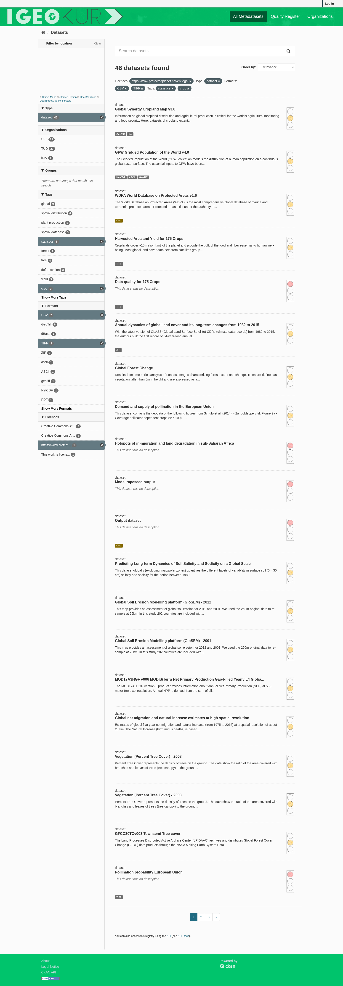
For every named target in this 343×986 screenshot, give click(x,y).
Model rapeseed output (135, 482)
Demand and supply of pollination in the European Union (164, 407)
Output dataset (128, 520)
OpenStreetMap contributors (55, 100)
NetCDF (120, 177)
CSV (118, 220)
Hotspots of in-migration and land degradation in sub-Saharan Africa (174, 443)
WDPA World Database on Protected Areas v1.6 (156, 195)
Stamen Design (68, 97)
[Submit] (289, 51)
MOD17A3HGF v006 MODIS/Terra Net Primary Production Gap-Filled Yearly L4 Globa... (189, 679)
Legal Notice (50, 966)
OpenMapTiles (88, 97)
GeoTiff (120, 134)
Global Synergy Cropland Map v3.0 (145, 109)
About (45, 961)
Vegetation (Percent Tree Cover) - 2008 (148, 756)
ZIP (118, 350)
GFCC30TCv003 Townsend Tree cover (148, 834)
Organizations (320, 16)
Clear (97, 43)
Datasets (59, 32)
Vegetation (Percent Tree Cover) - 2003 (148, 795)
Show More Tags (53, 297)
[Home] (43, 32)
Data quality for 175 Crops (137, 282)
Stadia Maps (49, 97)
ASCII (132, 177)
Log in (329, 3)
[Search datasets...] (199, 51)
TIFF (118, 263)
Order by (248, 67)
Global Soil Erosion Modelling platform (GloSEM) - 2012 (163, 602)
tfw (130, 134)
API (169, 936)
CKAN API (48, 972)
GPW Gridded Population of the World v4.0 (152, 152)
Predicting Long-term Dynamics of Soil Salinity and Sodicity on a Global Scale (183, 564)
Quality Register (285, 16)
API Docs (183, 936)
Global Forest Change (134, 368)
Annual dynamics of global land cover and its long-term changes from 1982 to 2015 (187, 325)
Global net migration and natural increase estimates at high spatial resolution (182, 718)
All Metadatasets (248, 16)
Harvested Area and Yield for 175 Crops (149, 239)
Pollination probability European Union (149, 872)
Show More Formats (56, 408)
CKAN (227, 966)
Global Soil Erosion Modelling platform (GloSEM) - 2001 (163, 641)
